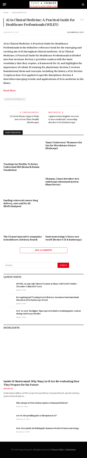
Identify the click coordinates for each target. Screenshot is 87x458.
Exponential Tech (75, 32)
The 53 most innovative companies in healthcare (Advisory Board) (22, 238)
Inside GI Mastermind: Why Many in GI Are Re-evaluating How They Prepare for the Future (41, 383)
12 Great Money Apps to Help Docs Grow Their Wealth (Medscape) (24, 119)
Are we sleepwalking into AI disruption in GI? (36, 415)
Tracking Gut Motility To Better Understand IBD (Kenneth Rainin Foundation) (21, 167)
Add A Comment (43, 250)
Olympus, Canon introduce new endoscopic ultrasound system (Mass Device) (62, 181)
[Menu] (4, 4)
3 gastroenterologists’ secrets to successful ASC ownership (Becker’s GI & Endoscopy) (63, 119)
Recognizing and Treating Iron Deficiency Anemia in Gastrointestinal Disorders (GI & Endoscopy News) (47, 298)
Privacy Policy (57, 450)
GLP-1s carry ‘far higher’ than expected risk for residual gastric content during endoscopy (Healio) (48, 312)
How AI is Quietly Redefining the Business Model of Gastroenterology (47, 428)
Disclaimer (71, 450)
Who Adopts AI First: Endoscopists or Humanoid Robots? (42, 403)
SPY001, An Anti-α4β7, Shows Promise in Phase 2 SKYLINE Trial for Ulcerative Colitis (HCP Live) (46, 285)
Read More (9, 90)
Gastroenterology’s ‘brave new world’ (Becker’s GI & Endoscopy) (63, 238)
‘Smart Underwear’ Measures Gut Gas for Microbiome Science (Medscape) (63, 145)
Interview (8, 389)
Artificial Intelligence (15, 99)
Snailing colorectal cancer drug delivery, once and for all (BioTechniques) (20, 203)
